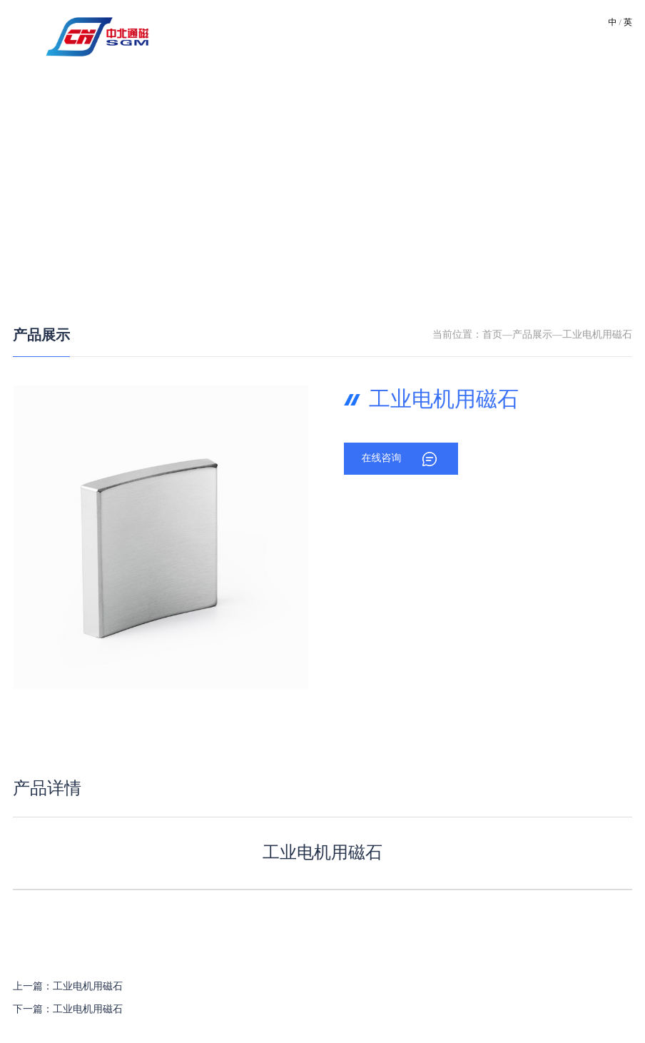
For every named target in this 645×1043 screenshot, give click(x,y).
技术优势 (332, 35)
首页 (492, 335)
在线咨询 (381, 458)
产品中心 (380, 35)
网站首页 (191, 35)
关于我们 (238, 35)
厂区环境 (285, 35)
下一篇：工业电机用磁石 (68, 1009)
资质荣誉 (474, 35)
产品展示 (41, 335)
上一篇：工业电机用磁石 (68, 987)
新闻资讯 (427, 35)
